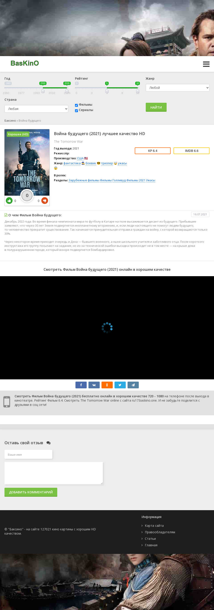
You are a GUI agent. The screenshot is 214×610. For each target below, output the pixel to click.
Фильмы (85, 104)
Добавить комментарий (31, 492)
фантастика (72, 163)
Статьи (150, 538)
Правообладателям (160, 532)
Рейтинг (81, 78)
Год (7, 78)
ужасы (122, 163)
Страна (10, 99)
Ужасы (150, 180)
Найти (156, 107)
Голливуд (119, 180)
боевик (91, 163)
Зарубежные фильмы (84, 180)
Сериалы (86, 110)
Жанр (150, 78)
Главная (151, 545)
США (80, 158)
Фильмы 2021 (135, 180)
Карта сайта (154, 525)
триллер (107, 163)
